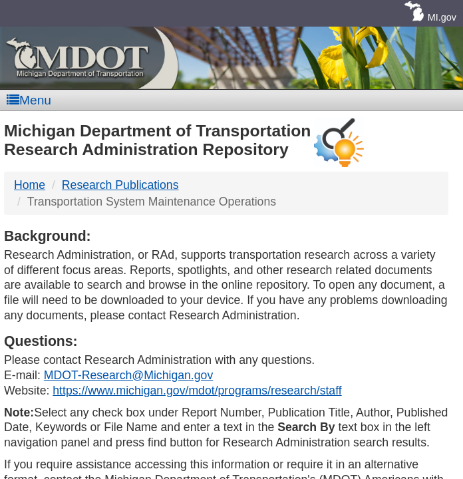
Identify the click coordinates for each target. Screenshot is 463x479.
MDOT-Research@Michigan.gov (128, 375)
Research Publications (120, 185)
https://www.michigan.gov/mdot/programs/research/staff (197, 390)
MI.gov (442, 17)
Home (29, 185)
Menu (29, 100)
